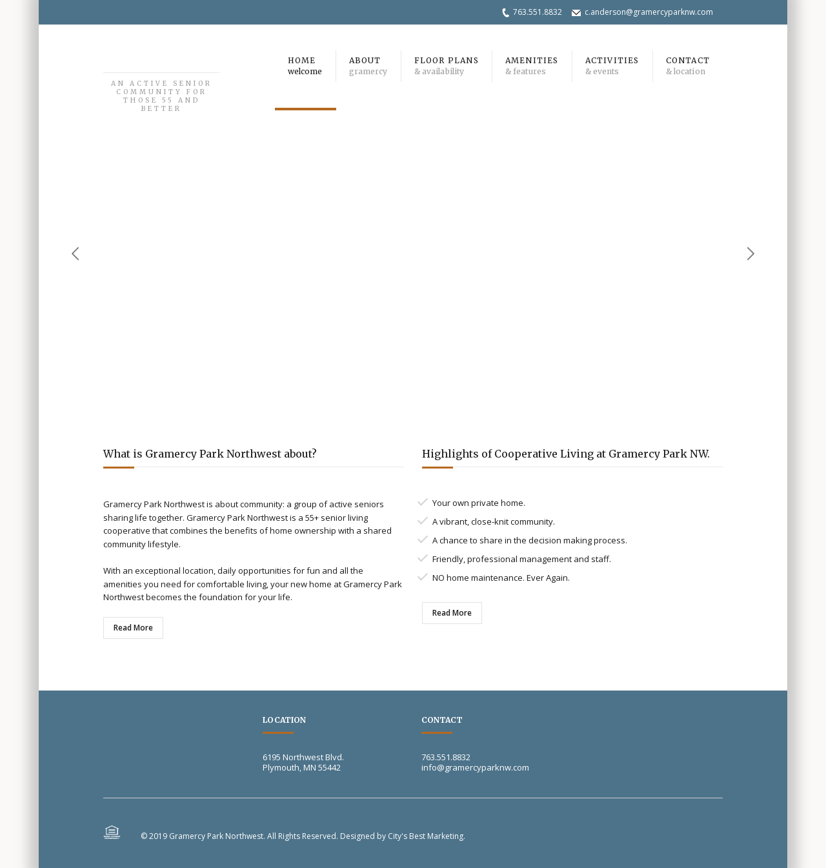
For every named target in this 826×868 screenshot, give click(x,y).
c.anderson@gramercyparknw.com (649, 11)
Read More (133, 627)
